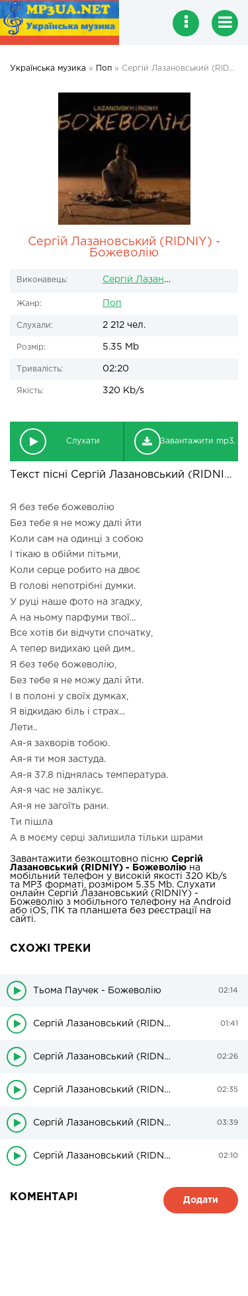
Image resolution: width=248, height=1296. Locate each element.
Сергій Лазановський (153, 280)
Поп (112, 303)
